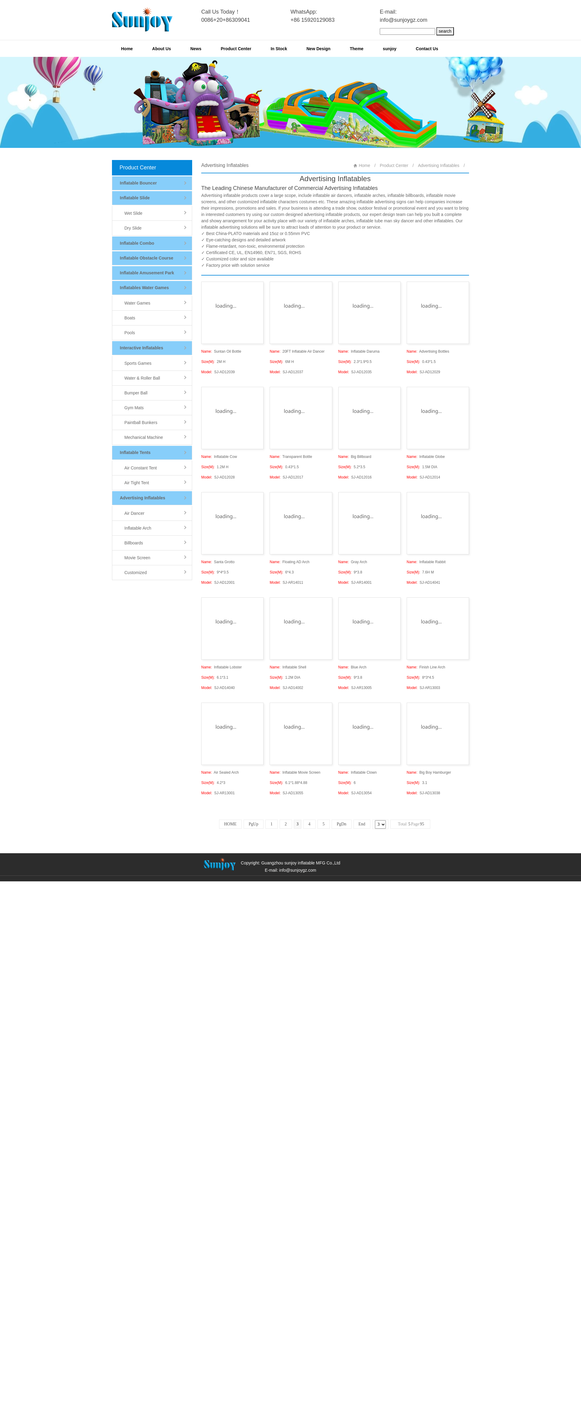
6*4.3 (282, 572)
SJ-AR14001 (355, 582)
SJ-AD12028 (218, 477)
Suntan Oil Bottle (221, 351)
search (445, 31)
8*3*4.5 (420, 677)
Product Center (236, 48)
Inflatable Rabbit (426, 562)
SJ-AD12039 (218, 372)
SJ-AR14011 (286, 582)
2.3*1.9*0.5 (355, 362)
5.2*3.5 (351, 467)
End (362, 824)
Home (127, 48)
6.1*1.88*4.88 (288, 783)
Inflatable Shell (288, 667)
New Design (318, 48)
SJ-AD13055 (286, 793)
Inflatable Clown (357, 772)
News (196, 48)
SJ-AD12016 (355, 477)
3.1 (417, 783)
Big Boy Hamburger (429, 772)
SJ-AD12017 (286, 477)
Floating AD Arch (289, 562)
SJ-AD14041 (423, 582)
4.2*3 (213, 783)
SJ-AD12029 (423, 372)
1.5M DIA (422, 467)
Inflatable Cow (219, 457)
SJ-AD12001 (218, 582)
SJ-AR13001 (218, 793)
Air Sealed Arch (220, 772)
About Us (161, 48)
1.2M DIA (285, 677)
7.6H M (420, 572)
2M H (213, 362)
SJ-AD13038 (423, 793)
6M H (282, 362)
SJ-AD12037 (286, 372)
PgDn (341, 824)
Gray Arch (352, 562)
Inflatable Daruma (359, 351)
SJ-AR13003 (423, 688)
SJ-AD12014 (423, 477)
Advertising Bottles (428, 351)
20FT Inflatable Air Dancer (297, 351)
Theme (356, 48)
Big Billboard (354, 457)
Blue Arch (352, 667)
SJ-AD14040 (218, 688)
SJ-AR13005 (355, 688)
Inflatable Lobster (221, 667)
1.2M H (214, 467)
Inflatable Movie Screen (295, 772)
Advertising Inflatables (438, 165)
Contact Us (427, 48)
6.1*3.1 (214, 677)
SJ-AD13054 (355, 793)
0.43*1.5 (421, 362)
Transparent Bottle (291, 457)
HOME (230, 824)
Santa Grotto (218, 562)
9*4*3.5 (215, 572)
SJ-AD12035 (355, 372)
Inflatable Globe (426, 457)
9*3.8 (350, 572)
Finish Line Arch (426, 667)
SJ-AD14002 (286, 688)
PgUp (253, 824)
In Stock (279, 48)
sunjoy (389, 48)
